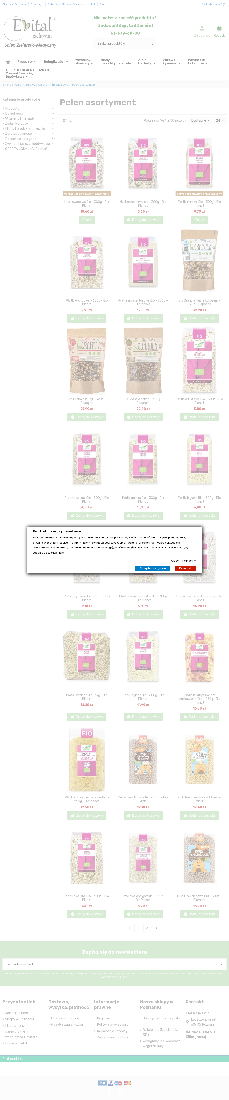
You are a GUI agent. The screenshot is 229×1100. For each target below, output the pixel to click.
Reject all (185, 568)
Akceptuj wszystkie (152, 568)
